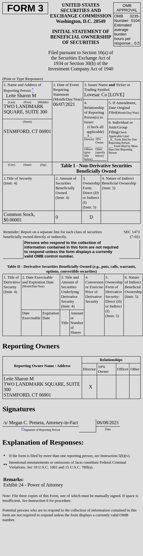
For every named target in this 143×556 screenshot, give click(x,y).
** (22, 429)
